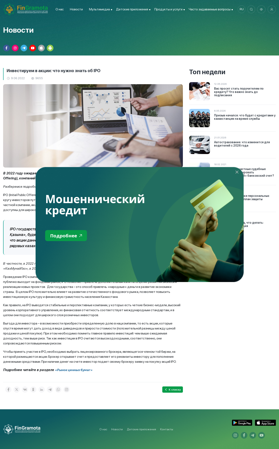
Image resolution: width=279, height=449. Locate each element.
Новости (75, 9)
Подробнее (67, 235)
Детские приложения (141, 429)
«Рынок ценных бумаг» (74, 370)
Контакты (166, 429)
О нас (59, 9)
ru (241, 9)
